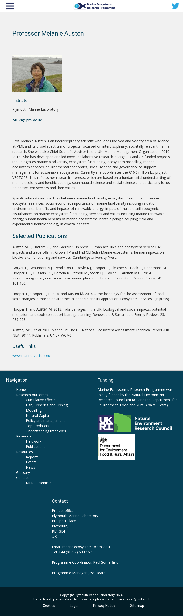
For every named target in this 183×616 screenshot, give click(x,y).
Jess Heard (96, 572)
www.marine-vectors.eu (31, 355)
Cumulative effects (41, 399)
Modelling (34, 410)
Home (21, 389)
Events (31, 462)
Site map (137, 606)
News (30, 467)
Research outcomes (32, 394)
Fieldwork (33, 441)
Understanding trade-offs (46, 431)
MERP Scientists (39, 482)
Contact (22, 477)
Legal (74, 606)
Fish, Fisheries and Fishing (47, 405)
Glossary (23, 472)
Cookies (49, 606)
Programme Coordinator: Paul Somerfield (85, 562)
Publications (35, 446)
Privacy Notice (104, 606)
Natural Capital (38, 415)
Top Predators (37, 425)
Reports (32, 457)
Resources (24, 451)
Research (23, 436)
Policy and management (45, 420)
